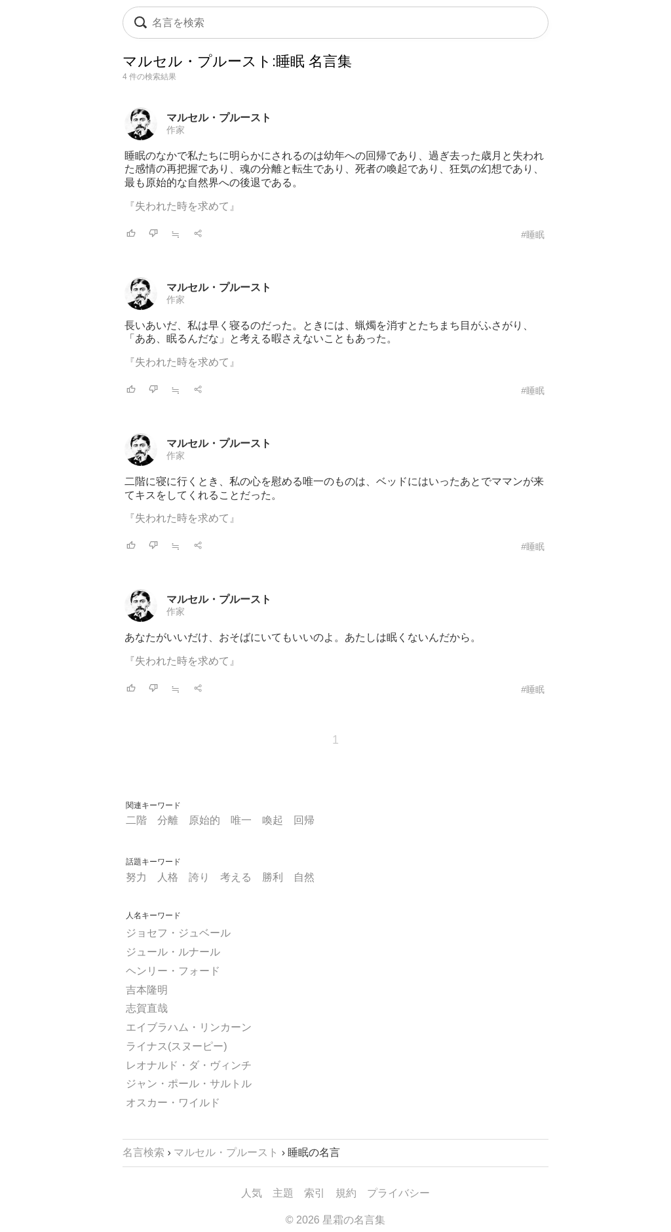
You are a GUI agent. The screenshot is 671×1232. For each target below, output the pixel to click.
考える (236, 877)
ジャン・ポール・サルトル (189, 1083)
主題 (283, 1193)
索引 (314, 1193)
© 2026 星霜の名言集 (335, 1219)
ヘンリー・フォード (173, 970)
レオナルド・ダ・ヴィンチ (189, 1065)
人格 (167, 877)
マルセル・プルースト (218, 117)
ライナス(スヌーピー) (176, 1046)
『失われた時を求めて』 (182, 206)
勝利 (272, 877)
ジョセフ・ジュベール (178, 932)
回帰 (304, 820)
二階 (136, 820)
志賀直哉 (147, 1008)
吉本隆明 (147, 989)
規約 (346, 1193)
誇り (199, 877)
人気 (251, 1193)
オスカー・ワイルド (173, 1102)
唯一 (241, 820)
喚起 (272, 820)
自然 (304, 877)
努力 (136, 877)
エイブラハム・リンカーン (189, 1027)
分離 (167, 820)
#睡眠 (533, 234)
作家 (175, 130)
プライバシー (398, 1193)
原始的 (204, 820)
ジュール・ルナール (173, 951)
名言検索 (143, 1152)
